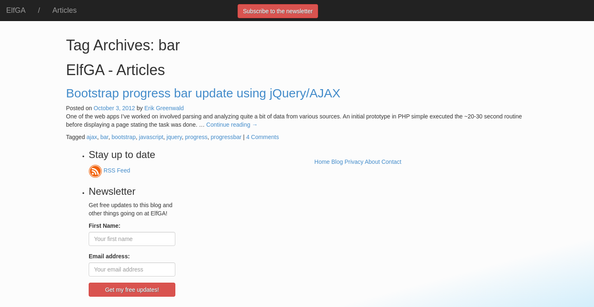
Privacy (353, 161)
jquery (174, 137)
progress (196, 137)
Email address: (109, 256)
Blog (337, 161)
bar (104, 137)
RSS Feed (109, 170)
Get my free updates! (132, 289)
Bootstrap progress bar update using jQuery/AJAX (203, 93)
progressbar (226, 137)
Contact (391, 161)
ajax (92, 137)
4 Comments (262, 137)
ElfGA (16, 10)
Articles (64, 10)
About (372, 161)
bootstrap (124, 137)
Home (322, 161)
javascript (151, 137)
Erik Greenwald (164, 108)
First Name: (104, 225)
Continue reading (232, 124)
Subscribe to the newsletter (278, 11)
